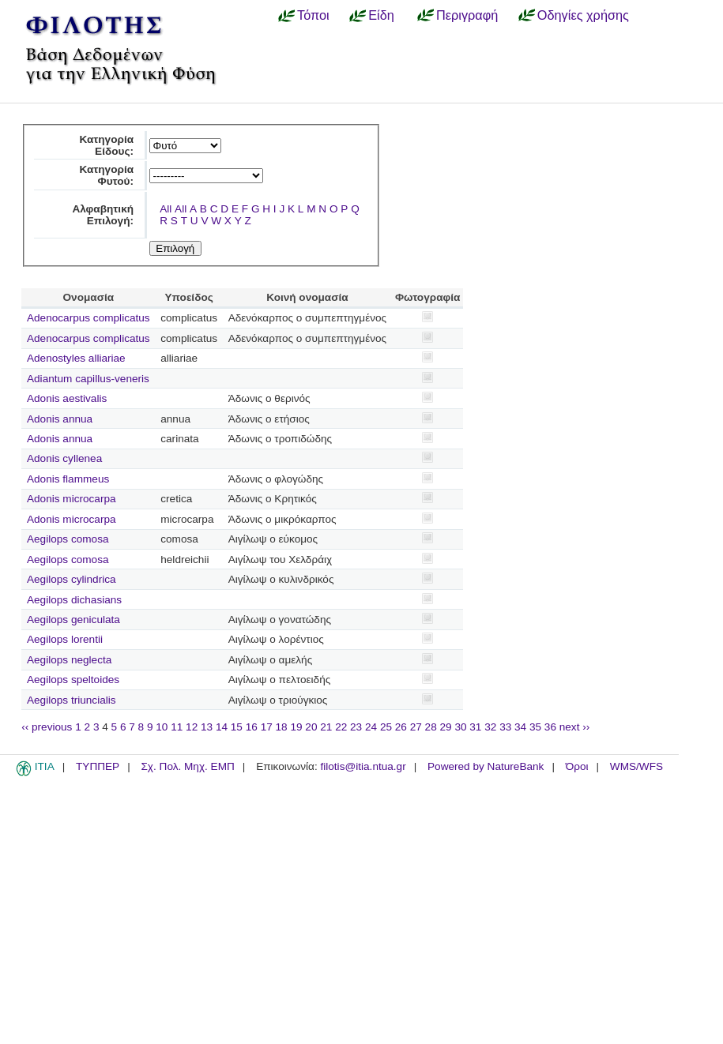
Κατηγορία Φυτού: (106, 175)
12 (192, 727)
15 (237, 727)
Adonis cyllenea (64, 458)
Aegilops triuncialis (71, 700)
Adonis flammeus (68, 479)
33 (505, 727)
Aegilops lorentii (65, 639)
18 (282, 727)
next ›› (574, 727)
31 (475, 727)
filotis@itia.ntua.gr (362, 766)
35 (535, 727)
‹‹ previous (46, 727)
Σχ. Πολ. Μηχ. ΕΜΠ (187, 766)
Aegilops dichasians (74, 600)
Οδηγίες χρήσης (583, 15)
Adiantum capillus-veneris (88, 379)
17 (267, 727)
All (165, 209)
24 (371, 727)
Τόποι (313, 15)
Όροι (577, 766)
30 (460, 727)
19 (296, 727)
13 (207, 727)
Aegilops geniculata (73, 619)
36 (550, 727)
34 (520, 727)
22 (341, 727)
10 (162, 727)
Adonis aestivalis (67, 398)
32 (490, 727)
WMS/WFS (636, 766)
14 (222, 727)
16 (252, 727)
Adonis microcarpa (71, 499)
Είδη (381, 15)
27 (416, 727)
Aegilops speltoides (73, 679)
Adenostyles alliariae (76, 358)
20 (311, 727)
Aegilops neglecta (69, 660)
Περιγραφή (467, 15)
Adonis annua (59, 419)
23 (356, 727)
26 (401, 727)
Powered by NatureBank (485, 766)
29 (446, 727)
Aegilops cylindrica (71, 579)
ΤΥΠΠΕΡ (97, 766)
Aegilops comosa (68, 539)
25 (386, 727)
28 (431, 727)
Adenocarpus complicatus (88, 318)
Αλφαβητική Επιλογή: (103, 215)
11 (177, 727)
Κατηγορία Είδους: (106, 145)
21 (326, 727)
